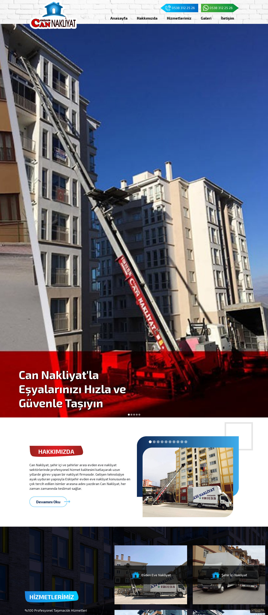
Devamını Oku (51, 501)
